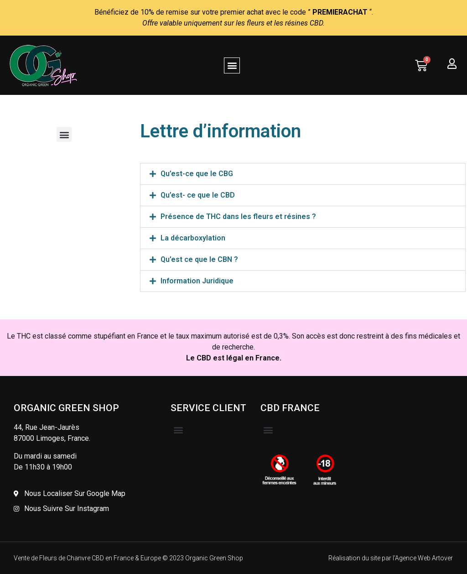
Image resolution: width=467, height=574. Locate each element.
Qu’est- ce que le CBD (198, 195)
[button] (232, 65)
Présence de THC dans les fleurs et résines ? (238, 216)
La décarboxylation (193, 238)
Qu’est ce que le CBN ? (199, 259)
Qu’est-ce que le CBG (197, 173)
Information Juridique (197, 281)
